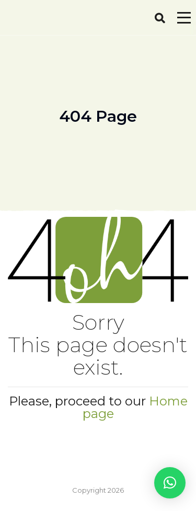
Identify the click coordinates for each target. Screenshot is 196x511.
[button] (170, 482)
